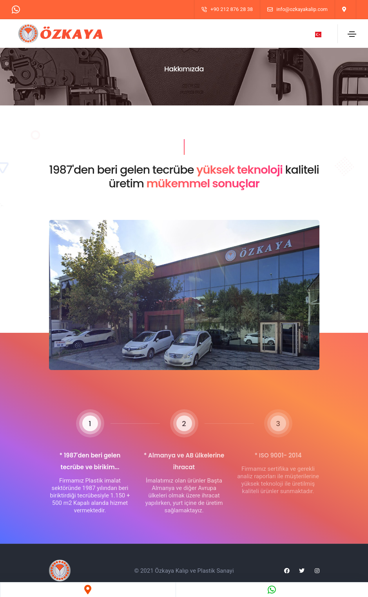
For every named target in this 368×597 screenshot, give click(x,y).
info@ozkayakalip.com (302, 9)
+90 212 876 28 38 (231, 9)
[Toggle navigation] (352, 34)
